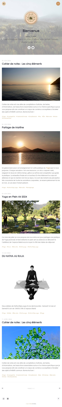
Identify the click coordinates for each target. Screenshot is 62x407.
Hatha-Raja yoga (13, 187)
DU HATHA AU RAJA (13, 256)
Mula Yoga (29, 403)
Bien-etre (49, 116)
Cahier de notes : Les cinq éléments (22, 63)
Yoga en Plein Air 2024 (14, 196)
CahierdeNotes (7, 118)
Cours (9, 247)
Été (44, 116)
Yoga (4, 116)
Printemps (45, 375)
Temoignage (30, 187)
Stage (42, 313)
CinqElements (33, 116)
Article (55, 116)
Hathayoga (23, 247)
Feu (40, 116)
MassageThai (11, 116)
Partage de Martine (13, 127)
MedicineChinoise (22, 116)
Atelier (9, 313)
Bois (40, 375)
